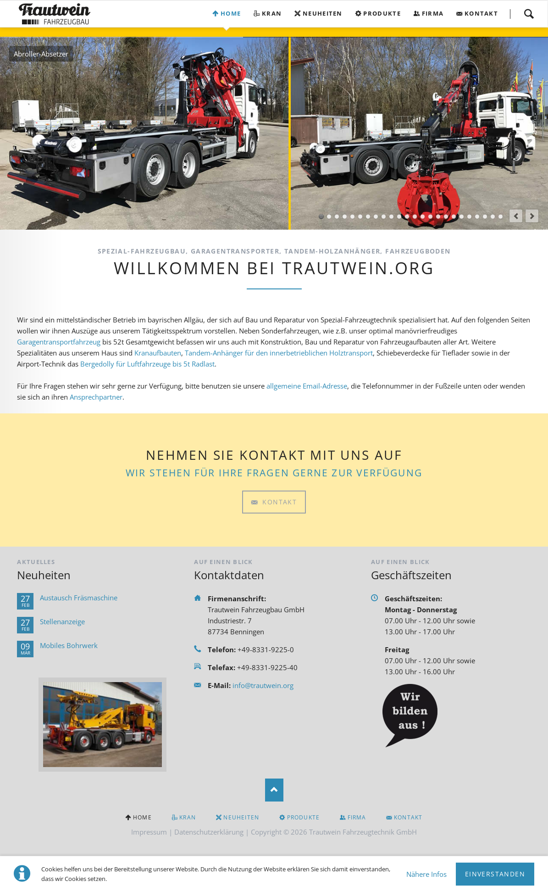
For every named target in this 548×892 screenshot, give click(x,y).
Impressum (149, 831)
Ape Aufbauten (352, 217)
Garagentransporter (376, 217)
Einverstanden (495, 873)
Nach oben (274, 790)
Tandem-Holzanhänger (469, 217)
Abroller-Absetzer (321, 217)
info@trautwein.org (262, 685)
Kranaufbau (329, 217)
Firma (433, 13)
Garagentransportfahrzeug (58, 341)
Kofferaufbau (345, 217)
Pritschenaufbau (337, 217)
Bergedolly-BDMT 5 (407, 217)
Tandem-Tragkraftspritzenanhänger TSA (454, 217)
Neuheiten (323, 13)
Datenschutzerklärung (209, 831)
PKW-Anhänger (477, 217)
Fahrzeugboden (500, 217)
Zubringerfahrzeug (384, 217)
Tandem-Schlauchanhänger (446, 217)
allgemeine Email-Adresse (306, 385)
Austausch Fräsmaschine (78, 597)
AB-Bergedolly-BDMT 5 (391, 217)
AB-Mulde (415, 217)
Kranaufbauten (157, 352)
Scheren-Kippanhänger (461, 217)
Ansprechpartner (96, 396)
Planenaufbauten (493, 217)
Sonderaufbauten (360, 217)
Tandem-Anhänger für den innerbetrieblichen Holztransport (279, 352)
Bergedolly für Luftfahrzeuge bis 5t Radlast (147, 363)
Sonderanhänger (485, 217)
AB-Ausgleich (399, 217)
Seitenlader (368, 217)
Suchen (529, 13)
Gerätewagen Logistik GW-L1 (430, 217)
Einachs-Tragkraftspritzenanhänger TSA (438, 217)
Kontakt (481, 13)
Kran (272, 13)
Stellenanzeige (62, 621)
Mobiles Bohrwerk (69, 645)
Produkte (381, 13)
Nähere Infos (426, 874)
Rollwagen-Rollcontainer (423, 217)
